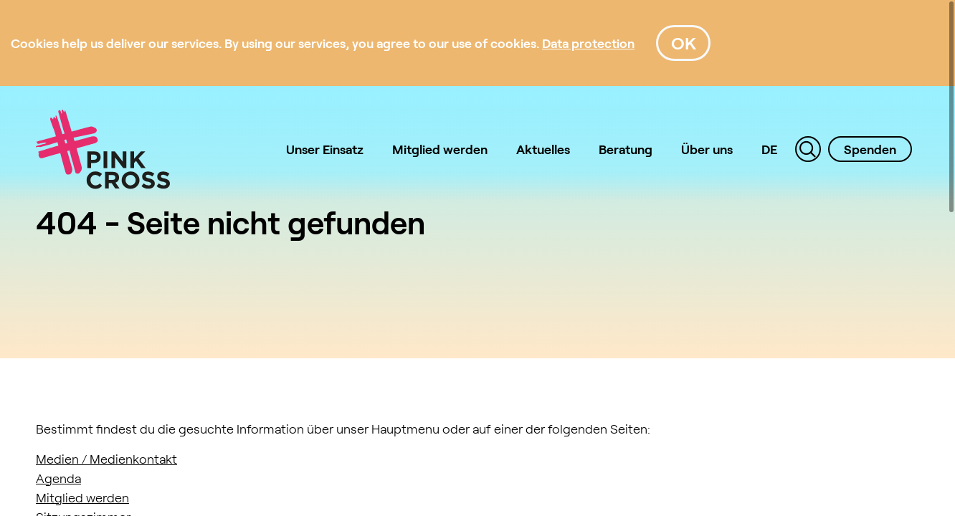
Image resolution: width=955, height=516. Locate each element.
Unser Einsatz (325, 149)
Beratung (625, 149)
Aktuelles (543, 149)
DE (769, 149)
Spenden (870, 149)
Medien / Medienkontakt (106, 459)
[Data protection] (588, 43)
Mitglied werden (440, 149)
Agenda (58, 478)
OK (683, 42)
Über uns (707, 149)
